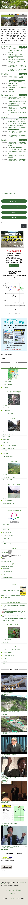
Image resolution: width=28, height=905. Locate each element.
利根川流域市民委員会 (8, 456)
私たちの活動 (6, 524)
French (14, 217)
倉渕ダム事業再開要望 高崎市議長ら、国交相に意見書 (17, 135)
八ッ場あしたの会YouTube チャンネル (11, 649)
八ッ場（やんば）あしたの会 (14, 898)
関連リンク (5, 664)
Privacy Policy (22, 882)
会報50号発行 (12, 91)
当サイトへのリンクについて (9, 541)
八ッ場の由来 (6, 387)
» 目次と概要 (4, 405)
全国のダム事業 (6, 552)
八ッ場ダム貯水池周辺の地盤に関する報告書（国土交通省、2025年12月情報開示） (17, 143)
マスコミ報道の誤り (7, 500)
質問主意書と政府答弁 (8, 577)
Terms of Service (4, 883)
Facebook (10, 890)
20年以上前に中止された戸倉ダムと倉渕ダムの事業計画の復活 (16, 80)
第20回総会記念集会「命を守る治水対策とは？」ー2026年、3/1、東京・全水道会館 (16, 61)
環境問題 (5, 661)
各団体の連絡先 (6, 538)
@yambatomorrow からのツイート (10, 193)
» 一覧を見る (23, 47)
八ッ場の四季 (6, 642)
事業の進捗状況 (6, 437)
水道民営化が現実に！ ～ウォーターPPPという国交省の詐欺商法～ (16, 76)
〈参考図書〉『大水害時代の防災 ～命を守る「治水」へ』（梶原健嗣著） (17, 148)
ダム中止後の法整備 (7, 480)
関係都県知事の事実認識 (8, 503)
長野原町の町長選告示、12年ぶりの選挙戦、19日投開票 (16, 104)
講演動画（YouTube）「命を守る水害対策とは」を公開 (17, 84)
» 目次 (3, 431)
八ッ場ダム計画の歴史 (8, 384)
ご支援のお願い (6, 530)
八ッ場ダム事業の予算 (8, 434)
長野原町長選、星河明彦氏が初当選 (17, 101)
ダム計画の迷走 (6, 408)
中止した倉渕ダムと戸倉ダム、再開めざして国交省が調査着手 (17, 132)
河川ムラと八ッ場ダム (8, 506)
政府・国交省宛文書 (7, 571)
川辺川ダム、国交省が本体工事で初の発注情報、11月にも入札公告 (17, 124)
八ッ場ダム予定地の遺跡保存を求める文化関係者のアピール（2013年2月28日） (14, 606)
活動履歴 (5, 527)
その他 (4, 580)
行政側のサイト (6, 658)
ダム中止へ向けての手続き (9, 477)
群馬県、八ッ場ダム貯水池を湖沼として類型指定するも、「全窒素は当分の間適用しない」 (17, 108)
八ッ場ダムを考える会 (8, 535)
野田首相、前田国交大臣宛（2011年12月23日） (14, 612)
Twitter (19, 890)
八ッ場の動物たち (7, 639)
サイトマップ (14, 207)
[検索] (24, 226)
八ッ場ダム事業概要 (7, 381)
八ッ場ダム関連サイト (8, 652)
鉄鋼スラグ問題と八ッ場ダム (9, 448)
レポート (5, 574)
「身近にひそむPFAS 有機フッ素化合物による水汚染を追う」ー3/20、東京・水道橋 (17, 56)
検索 (2, 222)
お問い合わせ (14, 201)
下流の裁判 (5, 453)
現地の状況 (5, 442)
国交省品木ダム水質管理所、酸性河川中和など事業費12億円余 (17, 97)
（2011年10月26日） (14, 619)
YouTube (14, 894)
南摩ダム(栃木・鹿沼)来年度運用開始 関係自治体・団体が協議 (16, 120)
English (14, 212)
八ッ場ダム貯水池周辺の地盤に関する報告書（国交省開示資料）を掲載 (17, 160)
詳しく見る (13, 265)
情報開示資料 (6, 568)
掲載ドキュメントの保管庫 (7, 566)
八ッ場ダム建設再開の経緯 (9, 451)
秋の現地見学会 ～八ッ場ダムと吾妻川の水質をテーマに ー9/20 (17, 69)
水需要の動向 (6, 439)
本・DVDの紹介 (6, 597)
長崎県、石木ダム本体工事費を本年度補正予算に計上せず (17, 128)
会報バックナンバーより (8, 544)
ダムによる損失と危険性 (8, 413)
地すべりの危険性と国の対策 (9, 445)
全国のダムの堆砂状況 (6, 561)
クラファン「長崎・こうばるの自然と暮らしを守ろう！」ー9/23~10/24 (17, 66)
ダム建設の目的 (6, 410)
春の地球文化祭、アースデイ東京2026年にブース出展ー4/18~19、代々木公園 (16, 50)
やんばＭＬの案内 (7, 532)
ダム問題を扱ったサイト (8, 655)
